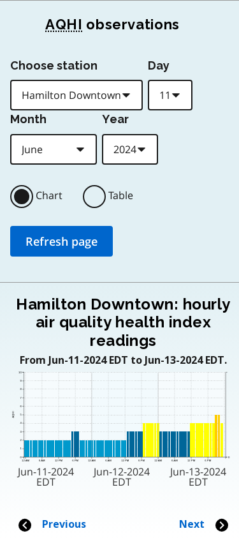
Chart (49, 195)
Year (115, 119)
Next (204, 524)
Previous (51, 524)
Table (120, 195)
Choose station (54, 65)
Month (28, 119)
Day (159, 65)
